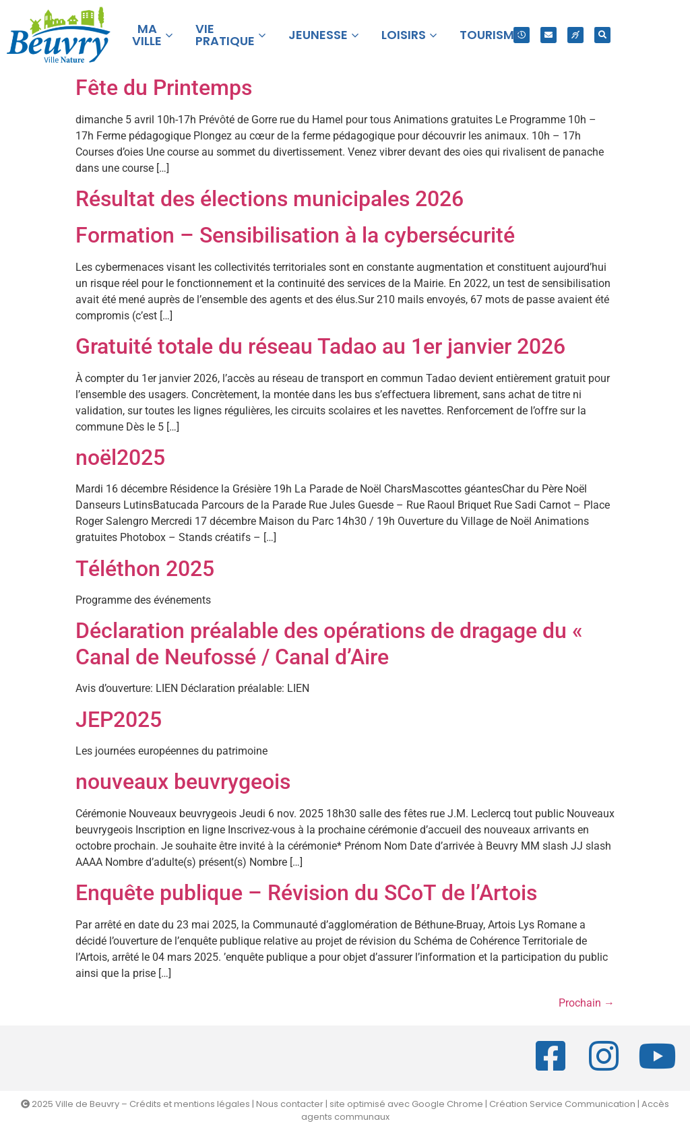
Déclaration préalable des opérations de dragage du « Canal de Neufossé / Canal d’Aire (329, 643)
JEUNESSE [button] (323, 34)
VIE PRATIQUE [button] (230, 34)
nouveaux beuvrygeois (182, 781)
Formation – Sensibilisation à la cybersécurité (295, 235)
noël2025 (120, 457)
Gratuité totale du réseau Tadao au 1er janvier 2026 (320, 346)
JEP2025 (118, 719)
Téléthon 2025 (144, 568)
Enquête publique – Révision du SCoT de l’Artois (306, 893)
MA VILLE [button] (152, 34)
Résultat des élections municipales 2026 (269, 199)
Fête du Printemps (163, 87)
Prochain (587, 1002)
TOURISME (490, 34)
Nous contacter (289, 1104)
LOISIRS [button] (409, 34)
